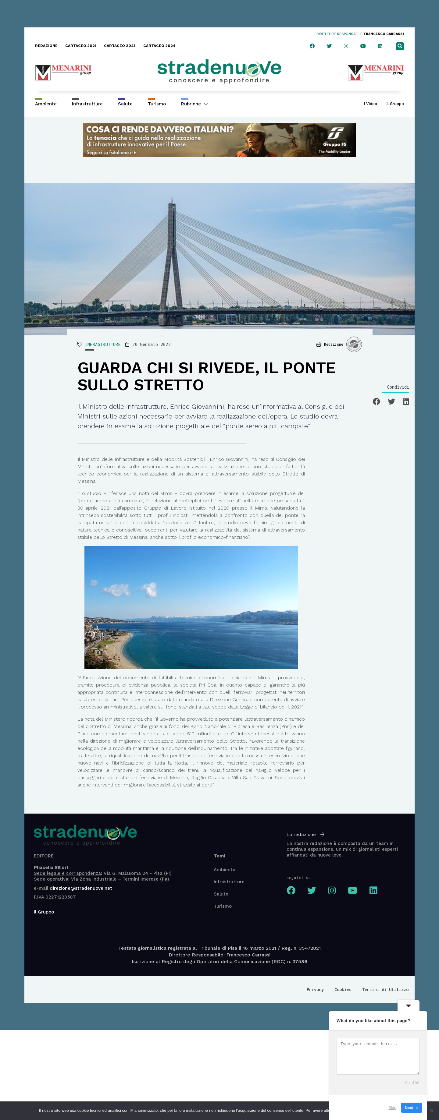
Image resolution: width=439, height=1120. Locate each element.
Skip (392, 1107)
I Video (370, 103)
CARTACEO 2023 (120, 46)
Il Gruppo (395, 103)
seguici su (299, 877)
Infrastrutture (87, 104)
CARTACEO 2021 (80, 46)
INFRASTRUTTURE (103, 344)
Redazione (333, 344)
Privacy (315, 989)
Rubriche (194, 104)
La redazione (305, 834)
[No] (431, 1111)
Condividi (398, 387)
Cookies (343, 989)
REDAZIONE (46, 46)
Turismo (157, 104)
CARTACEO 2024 (159, 46)
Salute (125, 104)
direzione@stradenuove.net (81, 888)
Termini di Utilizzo (385, 989)
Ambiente (46, 104)
